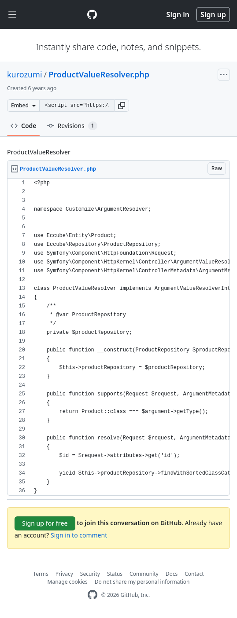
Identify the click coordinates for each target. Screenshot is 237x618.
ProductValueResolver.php (98, 74)
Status (114, 574)
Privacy (64, 574)
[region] (118, 337)
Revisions (72, 125)
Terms (40, 574)
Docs (172, 574)
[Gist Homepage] (92, 14)
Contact (194, 574)
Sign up (213, 14)
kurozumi (24, 74)
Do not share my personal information (142, 581)
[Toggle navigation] (12, 14)
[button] (121, 105)
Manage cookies (68, 581)
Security (90, 574)
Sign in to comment (79, 535)
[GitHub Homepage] (92, 594)
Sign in (178, 14)
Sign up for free (45, 523)
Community (144, 574)
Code (24, 125)
